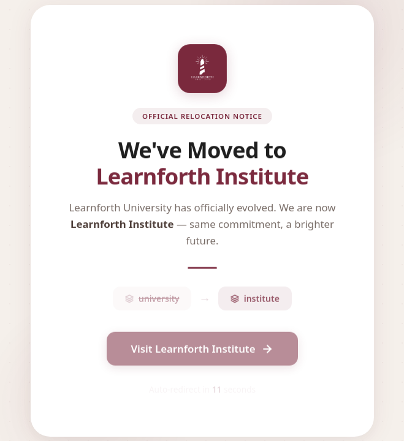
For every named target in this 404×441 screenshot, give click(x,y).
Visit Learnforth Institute (202, 351)
